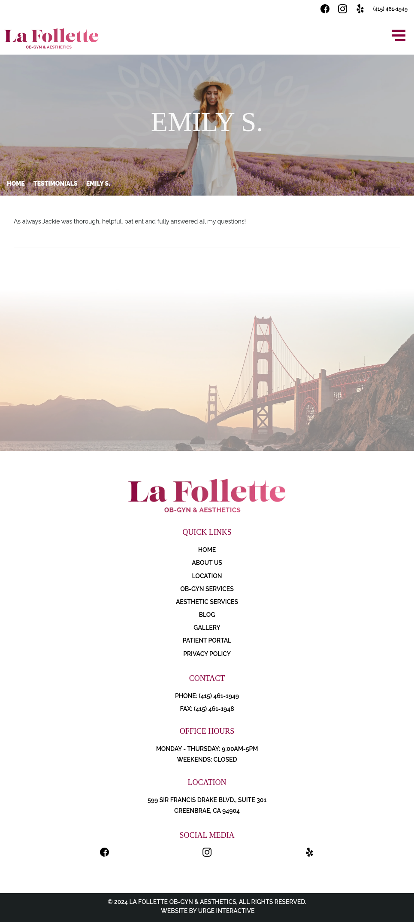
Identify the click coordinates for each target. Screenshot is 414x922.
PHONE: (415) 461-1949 (207, 695)
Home (16, 183)
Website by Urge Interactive (207, 910)
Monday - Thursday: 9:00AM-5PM (207, 748)
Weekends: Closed (207, 759)
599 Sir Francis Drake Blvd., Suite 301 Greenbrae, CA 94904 (207, 805)
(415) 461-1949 (390, 9)
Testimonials (55, 183)
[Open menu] (398, 35)
